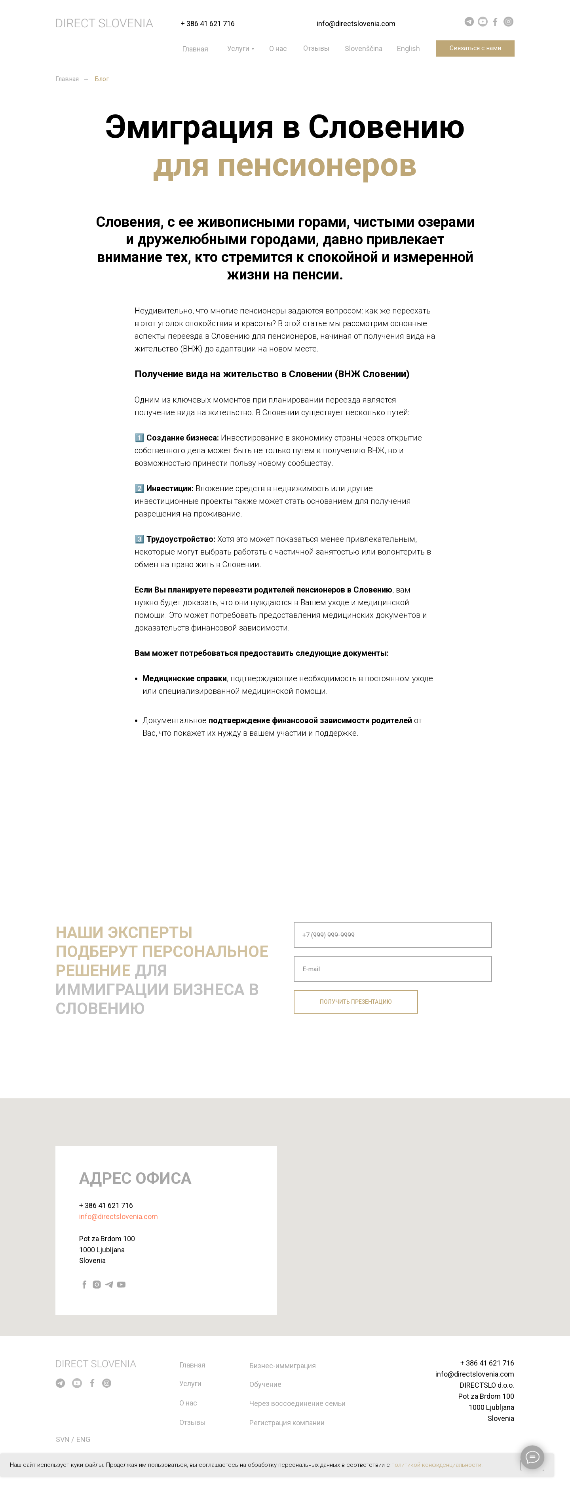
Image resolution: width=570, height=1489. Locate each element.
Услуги (238, 48)
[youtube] (121, 1285)
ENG (83, 1439)
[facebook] (84, 1285)
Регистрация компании (287, 1423)
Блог (102, 79)
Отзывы (316, 48)
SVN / (65, 1439)
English (408, 48)
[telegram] (109, 1285)
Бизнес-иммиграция (282, 1366)
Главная (195, 49)
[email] (393, 969)
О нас (278, 48)
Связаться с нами (475, 48)
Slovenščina (363, 48)
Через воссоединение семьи (297, 1403)
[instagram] (97, 1285)
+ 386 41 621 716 (208, 23)
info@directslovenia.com (356, 23)
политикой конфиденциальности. (437, 1464)
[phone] (393, 935)
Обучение (265, 1384)
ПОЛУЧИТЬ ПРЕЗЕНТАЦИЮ (356, 1002)
